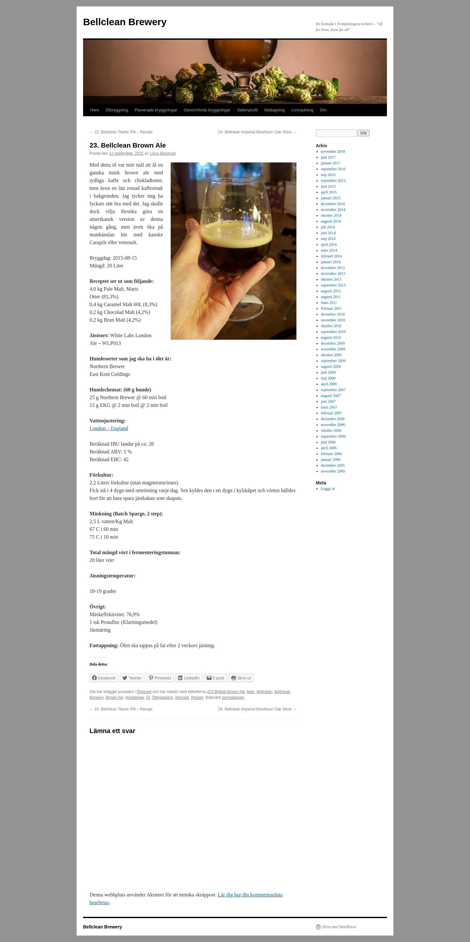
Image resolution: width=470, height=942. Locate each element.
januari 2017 (330, 163)
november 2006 (333, 424)
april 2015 (329, 192)
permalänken (233, 697)
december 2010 (333, 314)
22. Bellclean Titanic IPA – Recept (121, 132)
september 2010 (333, 331)
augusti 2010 (331, 337)
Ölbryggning (116, 110)
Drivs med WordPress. (339, 927)
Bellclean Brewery (124, 21)
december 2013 (333, 267)
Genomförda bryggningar (207, 110)
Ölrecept (144, 691)
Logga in (328, 488)
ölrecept (182, 697)
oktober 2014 (331, 215)
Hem (94, 110)
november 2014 (333, 209)
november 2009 (333, 349)
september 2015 (333, 180)
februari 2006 (331, 453)
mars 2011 (329, 302)
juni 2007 (328, 401)
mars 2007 (329, 407)
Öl (148, 697)
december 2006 (333, 419)
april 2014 (329, 244)
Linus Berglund (163, 153)
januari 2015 (330, 198)
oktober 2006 (331, 430)
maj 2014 (328, 238)
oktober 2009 (331, 355)
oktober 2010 (331, 326)
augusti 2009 (331, 366)
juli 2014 (328, 227)
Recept (197, 697)
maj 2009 (328, 378)
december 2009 (333, 343)
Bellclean (264, 691)
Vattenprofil (247, 110)
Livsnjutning (302, 110)
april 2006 (329, 448)
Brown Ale (114, 697)
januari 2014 (330, 262)
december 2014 (333, 204)
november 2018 (333, 151)
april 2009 (329, 384)
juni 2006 (328, 442)
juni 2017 (328, 157)
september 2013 (333, 285)
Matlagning (274, 110)
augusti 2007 (331, 395)
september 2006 (333, 436)
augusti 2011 (331, 297)
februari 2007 (331, 413)
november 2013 (333, 273)
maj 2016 (328, 174)
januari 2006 (330, 459)
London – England (109, 428)
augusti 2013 (331, 291)
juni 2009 (328, 372)
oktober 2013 (331, 279)
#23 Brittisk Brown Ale (226, 691)
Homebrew (134, 697)
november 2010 (333, 320)
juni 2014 (328, 233)
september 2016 (333, 169)
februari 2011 (331, 308)
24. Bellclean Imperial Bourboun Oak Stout (257, 132)
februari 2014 (331, 256)
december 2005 (333, 465)
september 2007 (333, 390)
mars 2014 (329, 250)
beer (250, 691)
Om (323, 110)
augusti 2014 (331, 221)
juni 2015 (328, 186)
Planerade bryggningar (156, 110)
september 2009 (333, 360)
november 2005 (333, 471)
